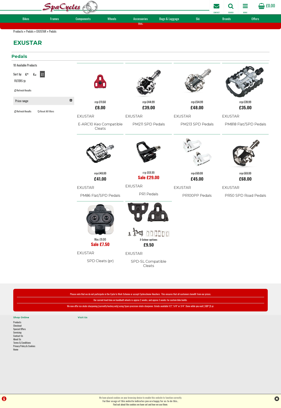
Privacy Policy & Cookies (24, 361)
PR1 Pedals (148, 213)
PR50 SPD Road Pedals (245, 214)
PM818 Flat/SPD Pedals (245, 144)
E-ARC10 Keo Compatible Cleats (100, 146)
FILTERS (20, 104)
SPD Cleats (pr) (100, 280)
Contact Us (18, 351)
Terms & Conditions (22, 358)
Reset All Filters (46, 134)
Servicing (17, 348)
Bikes (26, 18)
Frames (54, 18)
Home (15, 365)
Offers (255, 18)
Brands (226, 18)
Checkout (17, 341)
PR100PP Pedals (197, 214)
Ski (198, 18)
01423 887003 (216, 359)
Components (83, 18)
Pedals (30, 52)
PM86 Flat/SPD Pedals (100, 214)
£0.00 (266, 5)
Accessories (140, 18)
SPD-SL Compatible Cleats (148, 282)
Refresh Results (22, 113)
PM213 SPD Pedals (197, 144)
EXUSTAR (41, 52)
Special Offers (19, 344)
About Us (17, 354)
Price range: (43, 124)
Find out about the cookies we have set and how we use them (140, 404)
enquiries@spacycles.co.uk (222, 370)
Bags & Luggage (169, 18)
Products (18, 52)
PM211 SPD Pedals (148, 144)
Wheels (112, 18)
